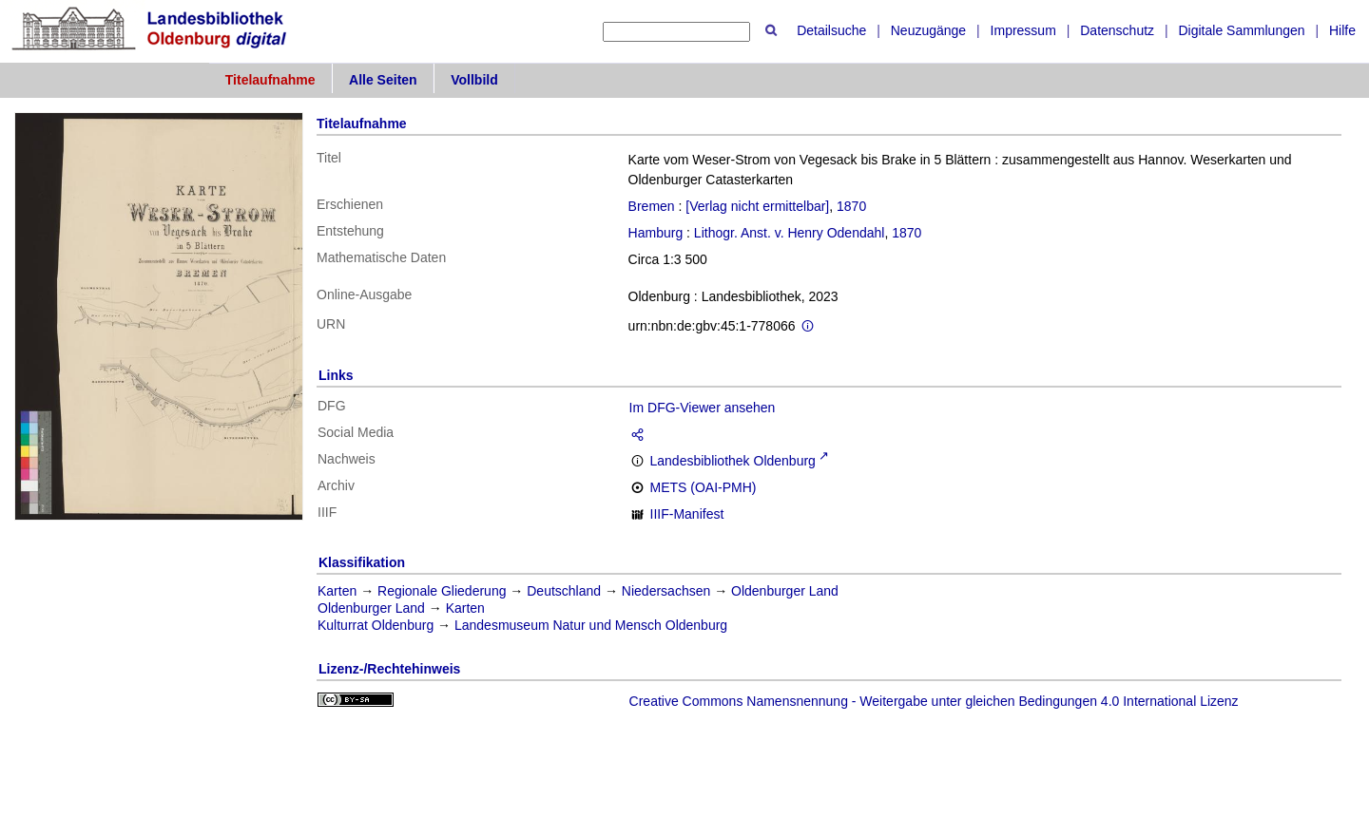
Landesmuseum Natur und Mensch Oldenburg (590, 625)
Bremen (651, 206)
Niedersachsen (666, 590)
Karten (337, 590)
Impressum (1023, 30)
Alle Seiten (383, 79)
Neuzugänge (928, 30)
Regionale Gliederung (441, 590)
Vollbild (474, 79)
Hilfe (1342, 30)
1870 (851, 206)
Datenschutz (1117, 30)
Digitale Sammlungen (1241, 30)
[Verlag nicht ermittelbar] (757, 206)
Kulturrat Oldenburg (376, 625)
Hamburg (656, 232)
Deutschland (564, 590)
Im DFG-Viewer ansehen (702, 407)
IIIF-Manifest (687, 514)
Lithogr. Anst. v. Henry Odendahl (789, 232)
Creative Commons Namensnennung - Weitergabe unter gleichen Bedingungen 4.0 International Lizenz (934, 701)
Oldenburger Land (785, 590)
